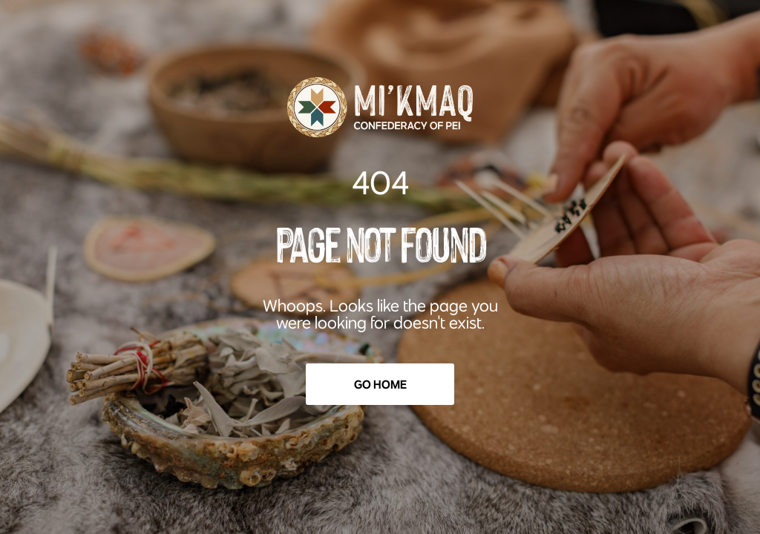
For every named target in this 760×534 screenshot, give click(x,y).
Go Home (380, 384)
